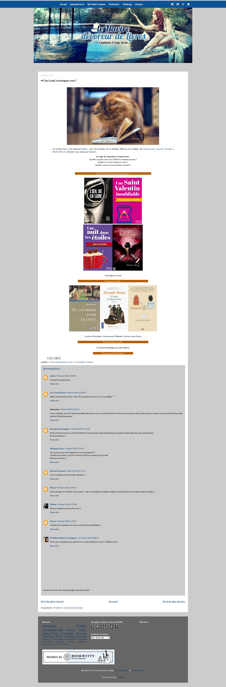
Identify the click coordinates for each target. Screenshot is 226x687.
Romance (82, 633)
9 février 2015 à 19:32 (66, 487)
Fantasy (70, 630)
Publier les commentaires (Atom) (68, 607)
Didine (53, 504)
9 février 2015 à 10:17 (69, 409)
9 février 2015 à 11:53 (80, 429)
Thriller (81, 626)
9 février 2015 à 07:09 (76, 392)
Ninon (53, 487)
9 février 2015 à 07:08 (66, 376)
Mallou (85, 149)
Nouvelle (83, 639)
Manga (84, 636)
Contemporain (52, 630)
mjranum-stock (138, 670)
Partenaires (114, 4)
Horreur (71, 642)
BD (77, 636)
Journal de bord (77, 4)
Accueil (63, 4)
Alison (53, 521)
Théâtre (59, 644)
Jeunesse (48, 626)
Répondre (54, 384)
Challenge (127, 4)
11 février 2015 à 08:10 (88, 538)
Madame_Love (57, 448)
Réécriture (47, 641)
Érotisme (66, 644)
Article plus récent (52, 601)
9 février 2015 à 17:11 (76, 471)
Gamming (60, 642)
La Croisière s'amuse (96, 4)
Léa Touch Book (57, 392)
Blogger (120, 677)
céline (53, 376)
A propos (139, 4)
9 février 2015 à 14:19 (74, 448)
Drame (59, 636)
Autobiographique (49, 644)
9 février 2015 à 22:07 (67, 521)
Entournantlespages (59, 429)
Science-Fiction (50, 633)
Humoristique (71, 639)
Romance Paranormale (52, 639)
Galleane (92, 152)
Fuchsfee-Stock (121, 670)
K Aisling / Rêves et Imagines (63, 538)
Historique (48, 636)
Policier (82, 630)
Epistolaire (82, 642)
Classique (69, 636)
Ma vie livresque (57, 471)
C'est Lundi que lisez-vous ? (61, 362)
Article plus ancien (174, 601)
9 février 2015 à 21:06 (67, 504)
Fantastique (67, 633)
